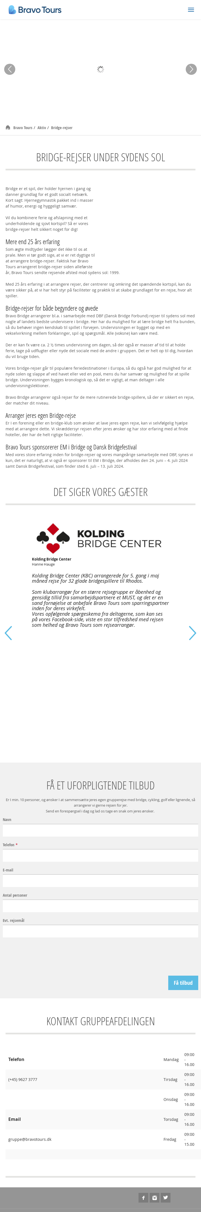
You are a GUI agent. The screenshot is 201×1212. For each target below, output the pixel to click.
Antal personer (15, 895)
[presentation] (156, 956)
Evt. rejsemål (13, 920)
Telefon (10, 845)
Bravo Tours (23, 128)
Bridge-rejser (61, 128)
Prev (9, 69)
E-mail (8, 870)
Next (191, 69)
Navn (7, 819)
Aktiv (42, 128)
